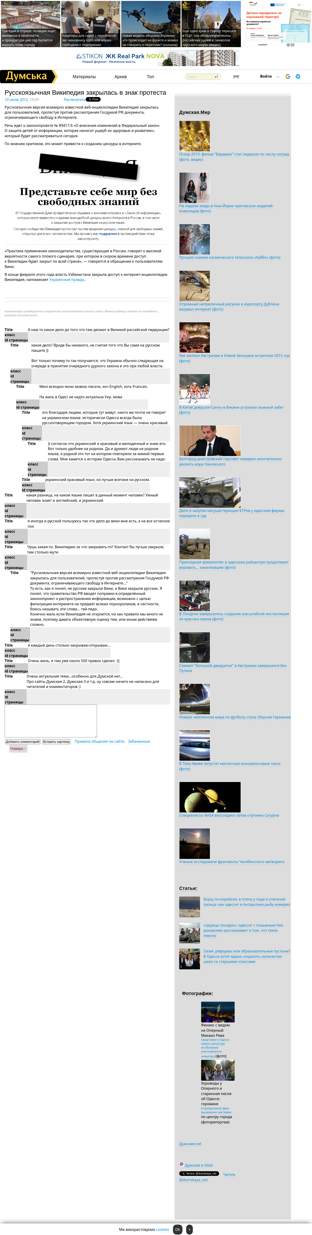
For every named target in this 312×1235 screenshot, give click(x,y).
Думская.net (190, 1143)
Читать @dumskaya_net (207, 1177)
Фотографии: (197, 993)
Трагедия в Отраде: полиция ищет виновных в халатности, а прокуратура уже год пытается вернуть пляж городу (29, 38)
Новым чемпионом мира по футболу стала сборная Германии (235, 717)
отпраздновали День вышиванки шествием (216, 1110)
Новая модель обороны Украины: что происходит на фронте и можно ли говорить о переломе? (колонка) (150, 40)
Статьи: (188, 888)
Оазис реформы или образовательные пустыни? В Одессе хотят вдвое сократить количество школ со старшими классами (246, 956)
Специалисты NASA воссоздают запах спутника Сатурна (229, 815)
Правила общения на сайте (99, 741)
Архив (121, 76)
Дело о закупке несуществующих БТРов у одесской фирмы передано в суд (231, 513)
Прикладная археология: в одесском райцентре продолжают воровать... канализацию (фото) (234, 565)
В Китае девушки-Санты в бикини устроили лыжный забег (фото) (231, 410)
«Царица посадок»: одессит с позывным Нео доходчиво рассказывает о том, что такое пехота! (243, 930)
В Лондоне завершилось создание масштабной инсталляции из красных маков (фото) (234, 616)
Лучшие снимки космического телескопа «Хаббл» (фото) (229, 257)
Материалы (84, 76)
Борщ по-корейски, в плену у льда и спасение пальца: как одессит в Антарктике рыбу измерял (246, 902)
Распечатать (75, 99)
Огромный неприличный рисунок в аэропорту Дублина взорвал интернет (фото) (229, 306)
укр (236, 76)
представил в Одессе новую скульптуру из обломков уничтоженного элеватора (215, 1048)
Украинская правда (66, 279)
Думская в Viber (199, 1165)
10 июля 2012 (16, 99)
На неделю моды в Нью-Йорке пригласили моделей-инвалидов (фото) (226, 208)
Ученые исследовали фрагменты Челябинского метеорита (231, 861)
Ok (177, 1229)
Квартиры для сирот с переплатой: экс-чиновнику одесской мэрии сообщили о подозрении (89, 40)
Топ (150, 76)
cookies (162, 1229)
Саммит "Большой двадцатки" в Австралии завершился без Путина (233, 668)
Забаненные (139, 741)
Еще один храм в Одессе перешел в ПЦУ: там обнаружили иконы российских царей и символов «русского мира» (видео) (209, 38)
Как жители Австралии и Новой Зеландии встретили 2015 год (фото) (234, 358)
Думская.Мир (194, 112)
